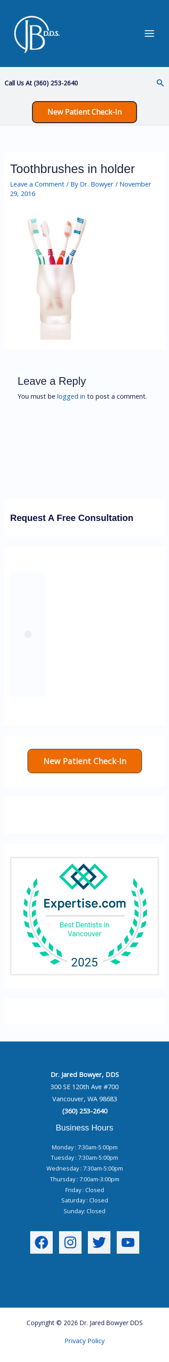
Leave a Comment (37, 183)
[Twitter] (99, 1242)
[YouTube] (128, 1242)
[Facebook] (41, 1242)
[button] (160, 83)
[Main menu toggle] (149, 33)
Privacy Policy (84, 1340)
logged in (71, 396)
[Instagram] (70, 1242)
